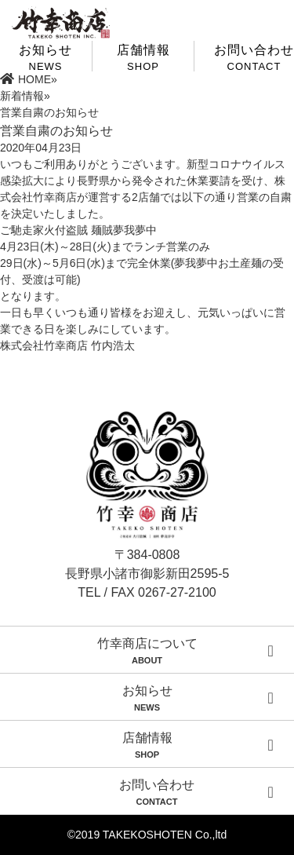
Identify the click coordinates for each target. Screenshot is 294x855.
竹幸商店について (147, 651)
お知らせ (147, 698)
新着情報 (22, 96)
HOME (25, 79)
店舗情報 (143, 57)
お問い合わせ (254, 57)
